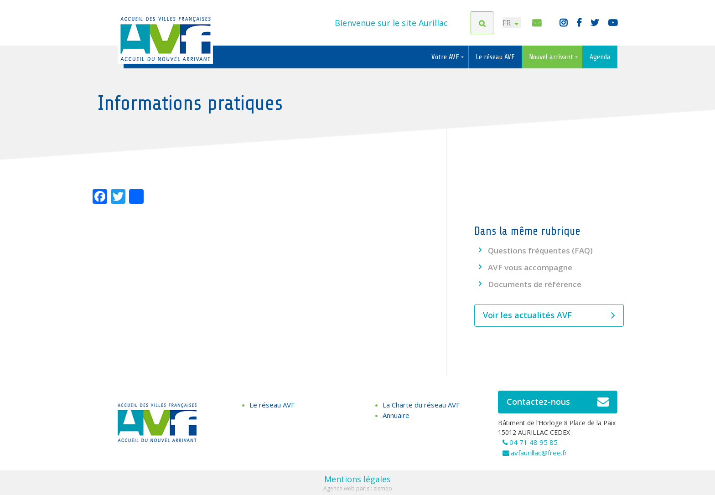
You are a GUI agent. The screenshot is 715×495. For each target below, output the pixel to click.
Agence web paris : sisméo (357, 488)
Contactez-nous (558, 402)
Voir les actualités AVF (549, 315)
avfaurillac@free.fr (539, 452)
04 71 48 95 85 (533, 442)
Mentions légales (357, 479)
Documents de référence (534, 284)
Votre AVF (446, 57)
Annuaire (396, 415)
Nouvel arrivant (552, 57)
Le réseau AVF (495, 57)
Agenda (600, 57)
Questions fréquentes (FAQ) (540, 250)
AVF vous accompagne (530, 267)
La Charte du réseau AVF (421, 404)
